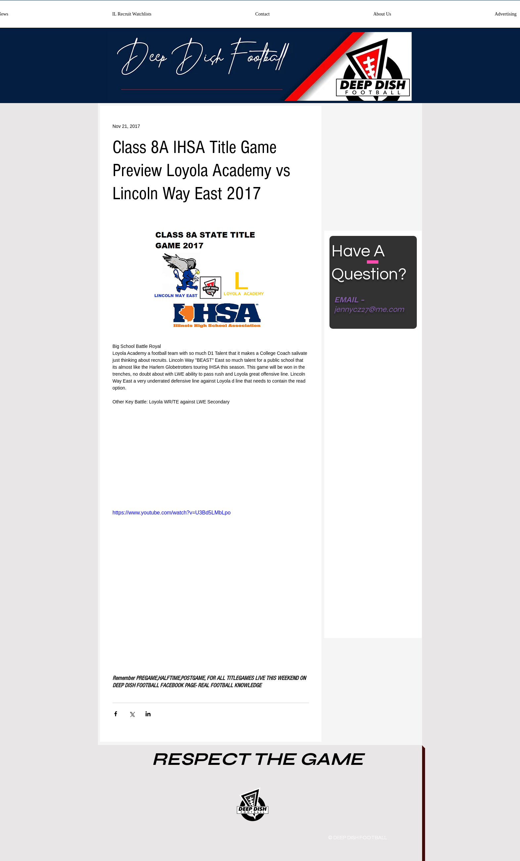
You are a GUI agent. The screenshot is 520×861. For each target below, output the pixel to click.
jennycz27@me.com (369, 309)
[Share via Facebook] (115, 714)
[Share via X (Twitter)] (132, 714)
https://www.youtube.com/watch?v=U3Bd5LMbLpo (171, 512)
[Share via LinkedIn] (148, 714)
